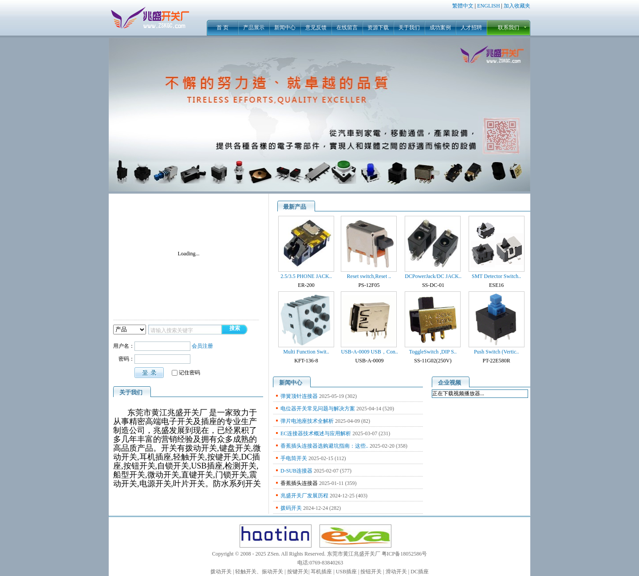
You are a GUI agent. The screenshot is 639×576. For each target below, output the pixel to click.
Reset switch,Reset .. (369, 276)
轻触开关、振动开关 (259, 571)
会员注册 (202, 346)
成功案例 (440, 27)
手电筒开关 (293, 458)
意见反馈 (316, 27)
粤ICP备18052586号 (404, 554)
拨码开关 (291, 508)
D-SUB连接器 (296, 471)
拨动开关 (221, 571)
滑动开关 (396, 571)
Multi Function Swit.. (306, 352)
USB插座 (346, 571)
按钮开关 (371, 571)
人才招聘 (471, 27)
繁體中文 (462, 6)
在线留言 (347, 27)
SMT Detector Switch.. (496, 276)
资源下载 (378, 27)
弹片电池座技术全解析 (307, 421)
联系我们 (508, 27)
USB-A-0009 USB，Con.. (369, 352)
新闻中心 (285, 27)
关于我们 (409, 27)
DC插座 (419, 571)
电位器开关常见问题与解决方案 (317, 408)
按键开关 (297, 571)
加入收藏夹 (517, 6)
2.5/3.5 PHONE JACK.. (305, 276)
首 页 (223, 27)
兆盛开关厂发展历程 (304, 496)
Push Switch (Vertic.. (496, 352)
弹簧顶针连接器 (299, 396)
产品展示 (253, 27)
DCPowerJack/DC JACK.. (433, 276)
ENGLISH (488, 6)
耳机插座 (321, 571)
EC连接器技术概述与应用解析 (315, 433)
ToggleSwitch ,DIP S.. (433, 352)
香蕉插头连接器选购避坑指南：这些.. (324, 446)
